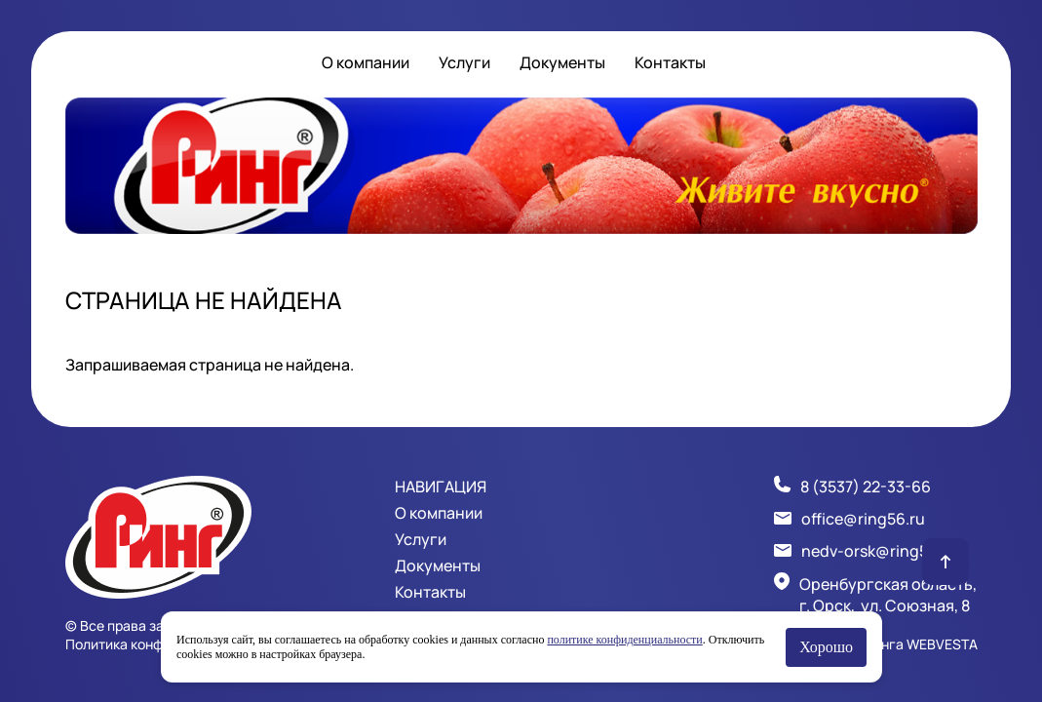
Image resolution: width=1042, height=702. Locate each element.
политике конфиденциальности (624, 639)
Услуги (464, 62)
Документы (562, 62)
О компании (365, 62)
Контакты (670, 62)
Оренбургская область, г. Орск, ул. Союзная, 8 (888, 594)
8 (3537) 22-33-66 (865, 486)
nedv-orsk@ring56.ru (879, 551)
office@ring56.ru (863, 518)
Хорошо (826, 647)
